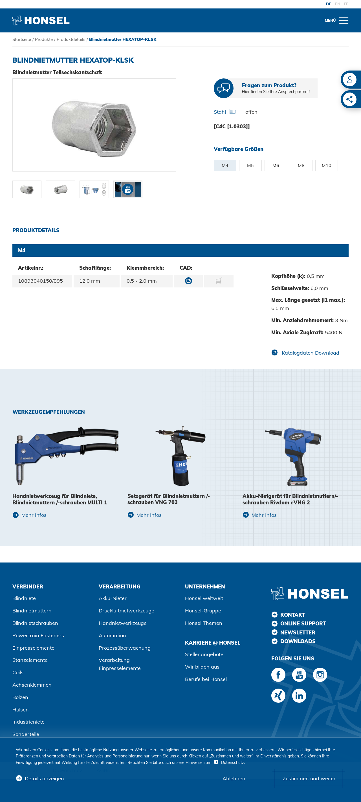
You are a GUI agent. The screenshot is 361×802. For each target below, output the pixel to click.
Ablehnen (234, 778)
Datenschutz (232, 762)
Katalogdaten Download (309, 353)
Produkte (44, 39)
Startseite (21, 39)
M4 (225, 165)
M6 (275, 165)
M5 (250, 165)
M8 (301, 165)
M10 (326, 165)
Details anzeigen (44, 778)
